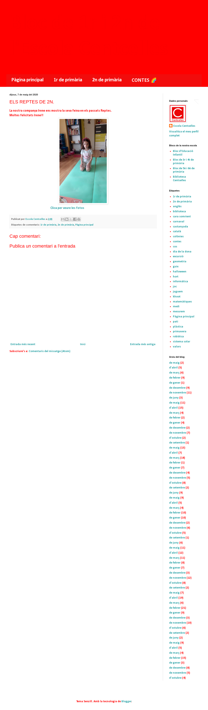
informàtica (180, 281)
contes (177, 241)
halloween (179, 271)
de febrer (174, 377)
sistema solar (181, 341)
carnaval (178, 221)
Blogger (126, 701)
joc (175, 286)
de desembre (177, 387)
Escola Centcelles (184, 126)
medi (176, 306)
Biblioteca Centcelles (179, 178)
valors (177, 346)
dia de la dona (182, 251)
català (177, 231)
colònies (178, 236)
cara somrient (182, 216)
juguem (178, 291)
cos (175, 246)
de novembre (177, 392)
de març (174, 372)
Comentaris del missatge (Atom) (49, 351)
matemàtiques (182, 301)
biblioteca (179, 211)
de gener (174, 382)
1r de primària (68, 80)
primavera (179, 331)
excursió (178, 256)
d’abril (173, 367)
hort (175, 276)
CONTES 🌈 (144, 80)
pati (175, 321)
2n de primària (107, 80)
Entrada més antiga (142, 344)
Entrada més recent (23, 344)
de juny (174, 397)
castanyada (180, 226)
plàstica (178, 326)
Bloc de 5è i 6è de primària (184, 170)
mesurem (179, 311)
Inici (83, 344)
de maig (174, 362)
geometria (179, 261)
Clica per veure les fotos (67, 208)
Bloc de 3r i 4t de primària (183, 161)
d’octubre (175, 437)
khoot (176, 296)
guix (175, 266)
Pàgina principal (27, 80)
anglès (177, 206)
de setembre (177, 442)
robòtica (178, 336)
